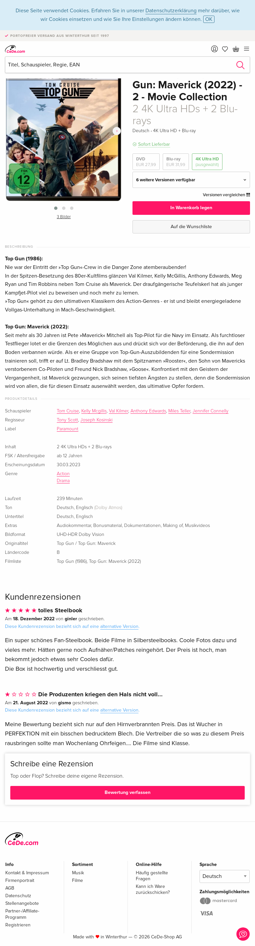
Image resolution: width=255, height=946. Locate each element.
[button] (56, 208)
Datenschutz (18, 896)
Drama (63, 480)
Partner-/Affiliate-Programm (22, 914)
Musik (78, 873)
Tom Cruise (68, 411)
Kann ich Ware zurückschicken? (153, 889)
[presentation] (117, 131)
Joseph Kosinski (96, 420)
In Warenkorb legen (191, 208)
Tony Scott (67, 420)
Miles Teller (179, 411)
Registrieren (18, 925)
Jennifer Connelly (210, 411)
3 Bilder (64, 217)
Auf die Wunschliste (191, 226)
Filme (77, 880)
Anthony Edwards (148, 411)
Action (63, 474)
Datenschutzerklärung (171, 10)
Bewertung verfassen (127, 792)
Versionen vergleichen (226, 195)
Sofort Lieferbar (154, 144)
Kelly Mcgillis (94, 411)
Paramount (67, 429)
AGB (9, 888)
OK (208, 19)
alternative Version (119, 626)
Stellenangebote (22, 903)
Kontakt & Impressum (27, 873)
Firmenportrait (19, 880)
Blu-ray (175, 161)
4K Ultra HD (207, 161)
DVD (146, 161)
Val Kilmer (118, 411)
